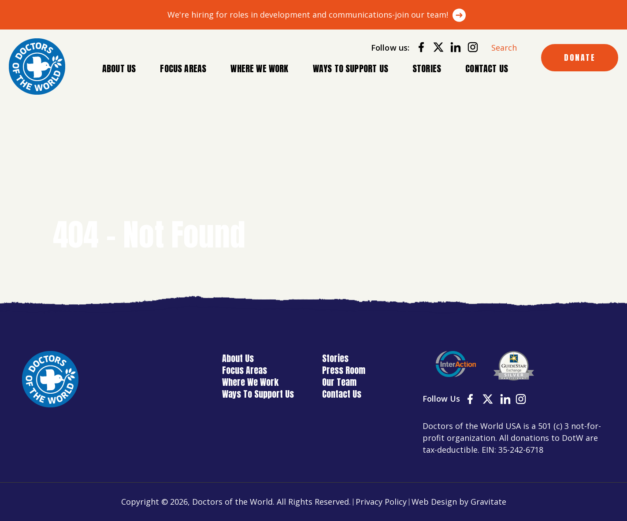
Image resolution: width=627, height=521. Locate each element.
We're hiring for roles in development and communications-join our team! (307, 14)
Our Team (339, 382)
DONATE (579, 57)
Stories (426, 68)
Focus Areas (183, 68)
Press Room (343, 370)
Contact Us (486, 68)
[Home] (37, 66)
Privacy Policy (381, 501)
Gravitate (488, 501)
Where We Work (259, 68)
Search (504, 47)
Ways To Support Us (350, 68)
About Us (119, 68)
